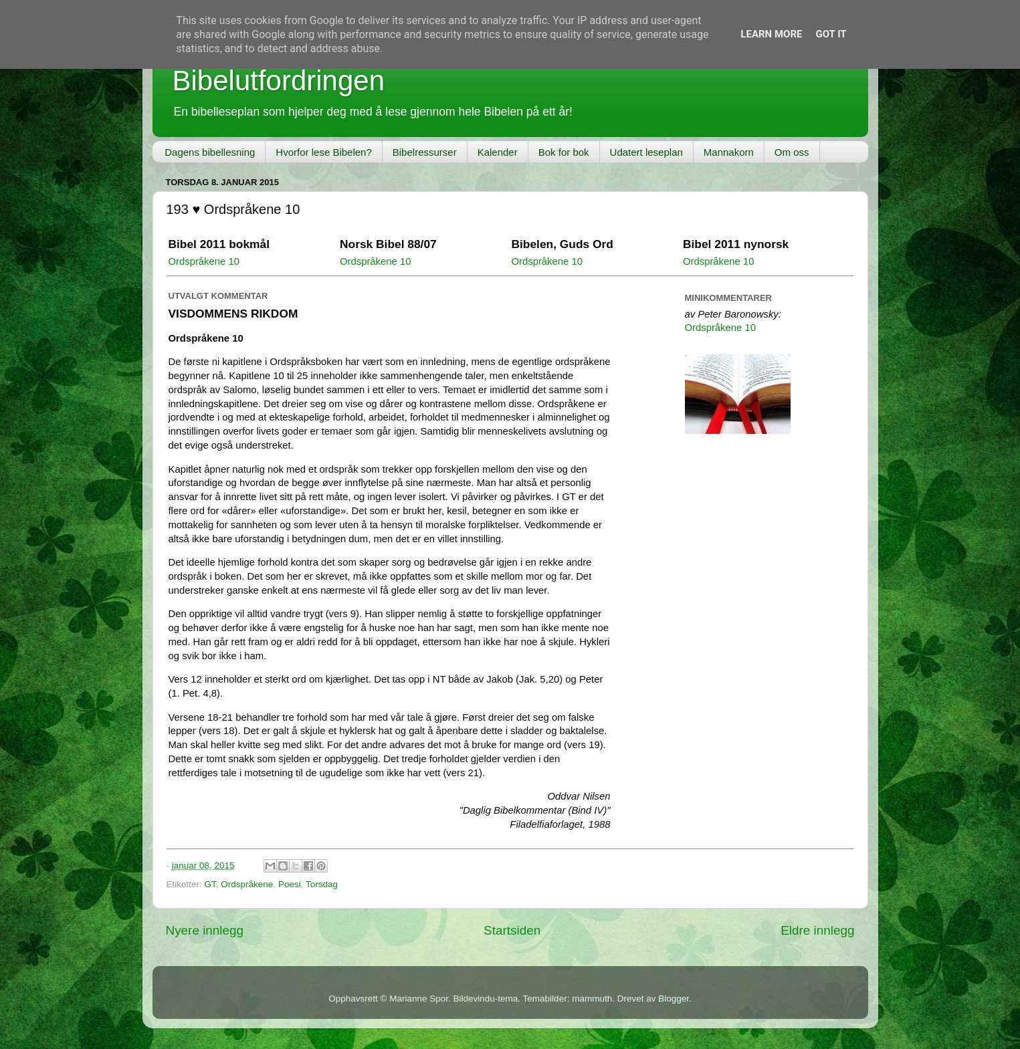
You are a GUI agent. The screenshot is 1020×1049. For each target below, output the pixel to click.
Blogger (673, 999)
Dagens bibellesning (210, 152)
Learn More (771, 34)
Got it (830, 34)
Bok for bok (563, 152)
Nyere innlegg (205, 930)
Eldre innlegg (817, 930)
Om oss (792, 152)
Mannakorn (729, 152)
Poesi (289, 884)
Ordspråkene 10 (204, 261)
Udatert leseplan (646, 152)
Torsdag (322, 884)
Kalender (498, 152)
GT (210, 884)
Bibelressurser (425, 152)
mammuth (592, 999)
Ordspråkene (247, 884)
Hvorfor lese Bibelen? (323, 152)
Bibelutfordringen (279, 80)
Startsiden (512, 930)
